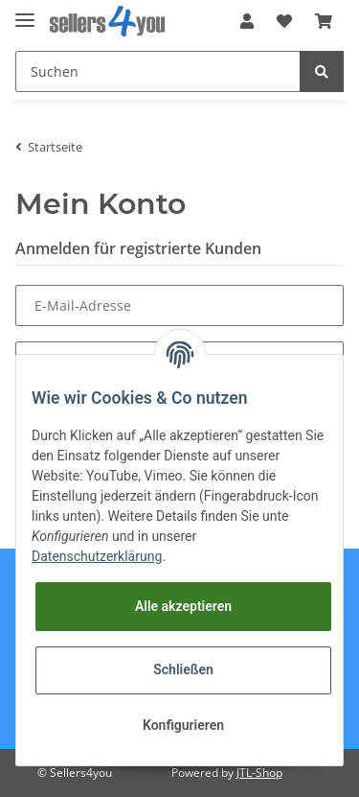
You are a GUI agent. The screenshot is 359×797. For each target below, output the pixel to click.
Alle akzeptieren (183, 606)
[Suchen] (158, 71)
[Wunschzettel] (284, 21)
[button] (247, 21)
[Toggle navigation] (24, 12)
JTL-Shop (259, 772)
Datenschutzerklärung (97, 556)
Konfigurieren (183, 725)
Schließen (183, 669)
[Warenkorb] (323, 21)
